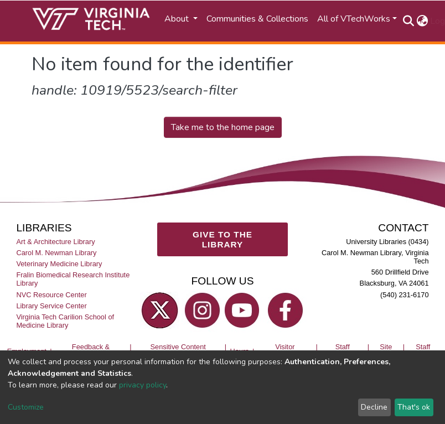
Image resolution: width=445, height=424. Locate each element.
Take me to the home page (223, 127)
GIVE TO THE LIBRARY (222, 239)
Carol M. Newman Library (56, 253)
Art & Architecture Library (55, 241)
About (177, 19)
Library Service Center (51, 306)
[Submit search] (408, 21)
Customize (26, 407)
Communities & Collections (257, 19)
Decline (374, 407)
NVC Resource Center (51, 295)
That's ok (413, 407)
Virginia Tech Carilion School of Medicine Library (65, 321)
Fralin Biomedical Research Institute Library (73, 279)
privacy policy (142, 385)
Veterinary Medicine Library (59, 264)
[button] (422, 21)
